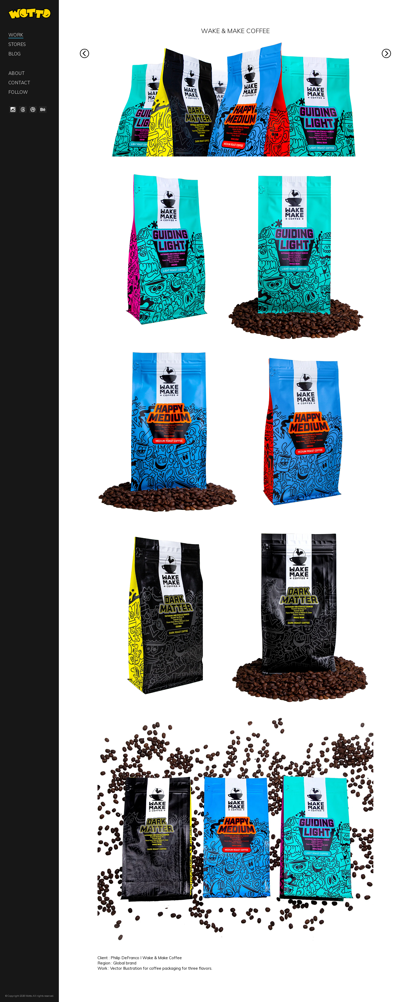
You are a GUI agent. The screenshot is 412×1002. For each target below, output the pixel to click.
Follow (18, 92)
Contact (19, 82)
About (16, 73)
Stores (17, 44)
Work (15, 35)
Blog (14, 53)
